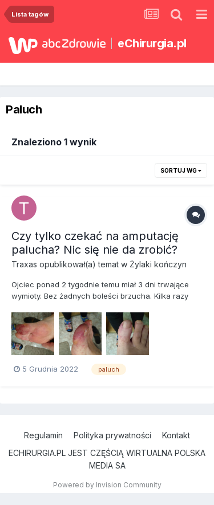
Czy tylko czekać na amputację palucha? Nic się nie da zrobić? (95, 242)
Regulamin (43, 435)
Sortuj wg (180, 170)
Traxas (24, 264)
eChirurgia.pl (152, 43)
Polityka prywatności (112, 435)
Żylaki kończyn (158, 264)
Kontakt (176, 435)
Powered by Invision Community (107, 484)
